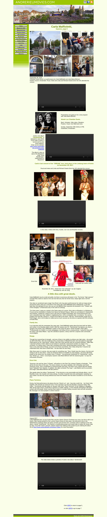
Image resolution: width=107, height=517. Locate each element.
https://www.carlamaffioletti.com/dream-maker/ (47, 427)
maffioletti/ (41, 149)
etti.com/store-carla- (38, 148)
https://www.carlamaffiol (37, 146)
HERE (69, 505)
